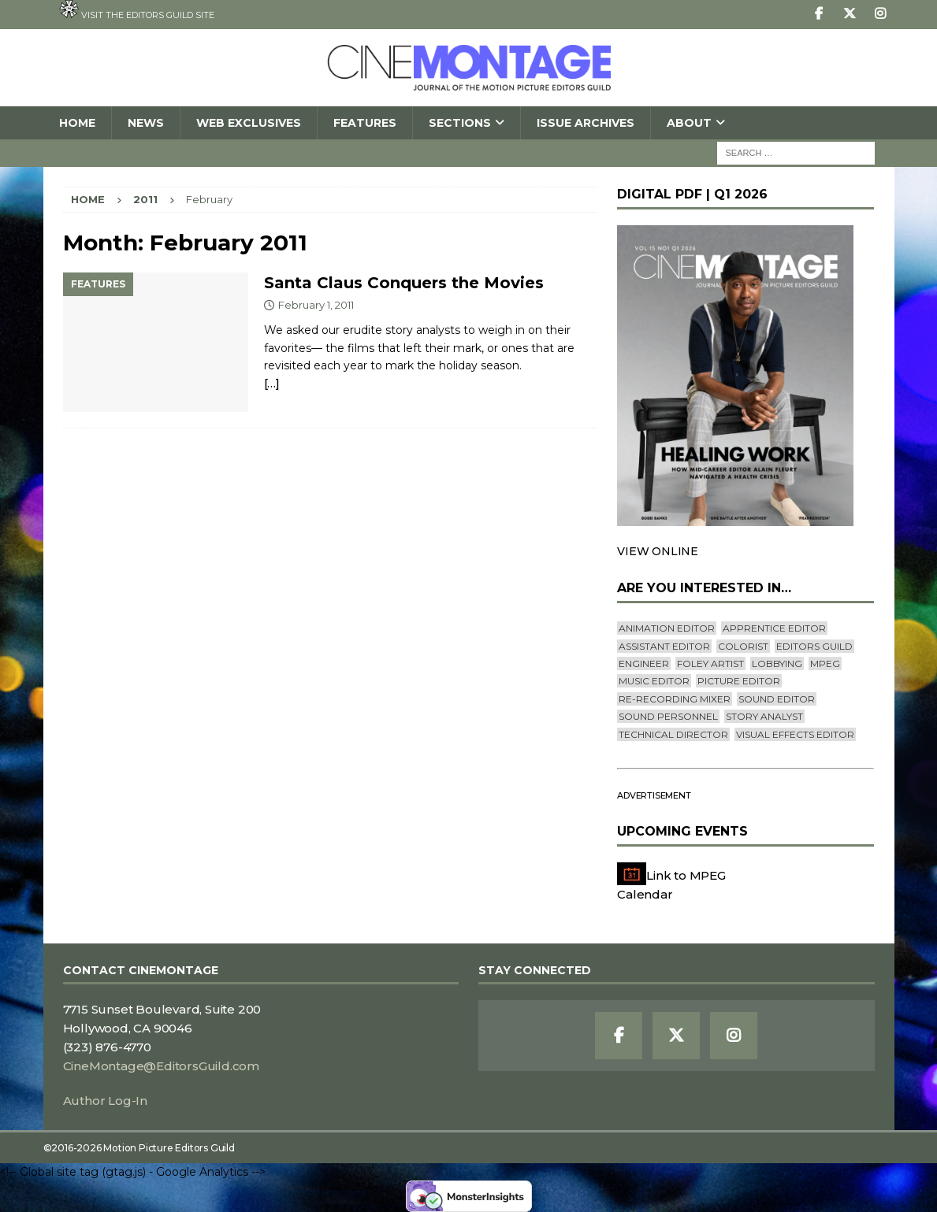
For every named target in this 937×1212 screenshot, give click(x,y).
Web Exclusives (248, 123)
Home (77, 123)
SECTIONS (460, 123)
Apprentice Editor (774, 628)
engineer (644, 663)
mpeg (825, 663)
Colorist (743, 646)
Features (364, 123)
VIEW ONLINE (657, 551)
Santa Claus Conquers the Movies (404, 282)
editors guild (814, 646)
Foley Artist (710, 663)
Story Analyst (764, 716)
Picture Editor (738, 681)
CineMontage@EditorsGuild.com (161, 1065)
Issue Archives (585, 123)
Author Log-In (105, 1100)
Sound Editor (776, 699)
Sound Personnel (668, 716)
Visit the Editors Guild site (136, 10)
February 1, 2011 (316, 304)
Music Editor (654, 681)
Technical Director (673, 734)
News (146, 123)
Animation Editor (667, 628)
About (689, 123)
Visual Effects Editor (795, 734)
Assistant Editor (664, 646)
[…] (272, 383)
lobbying (777, 663)
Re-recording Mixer (675, 699)
